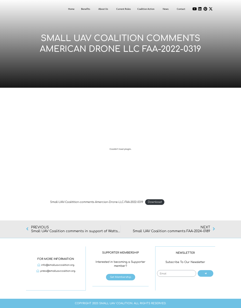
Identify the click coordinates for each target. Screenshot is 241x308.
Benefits (86, 8)
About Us (104, 8)
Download (155, 202)
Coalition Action (146, 8)
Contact (181, 8)
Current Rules (123, 8)
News (166, 8)
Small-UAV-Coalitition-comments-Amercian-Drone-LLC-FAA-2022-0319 (96, 202)
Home (71, 8)
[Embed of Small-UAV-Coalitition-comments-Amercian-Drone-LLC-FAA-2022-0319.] (120, 149)
